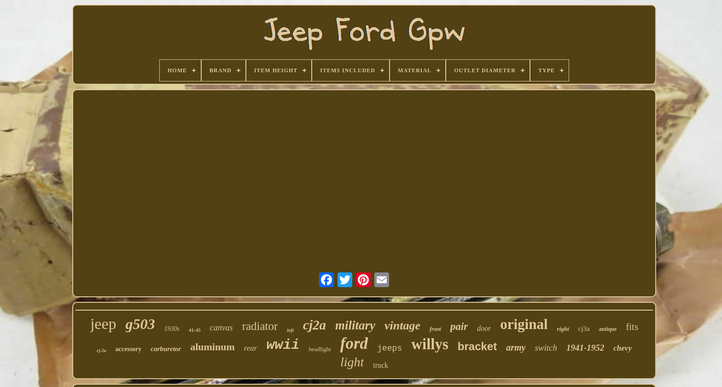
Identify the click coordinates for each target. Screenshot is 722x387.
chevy (622, 348)
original (523, 324)
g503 (140, 324)
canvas (221, 327)
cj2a (314, 325)
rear (250, 348)
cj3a (584, 328)
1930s (172, 328)
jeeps (389, 348)
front (435, 329)
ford (354, 343)
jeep (103, 323)
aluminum (212, 346)
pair (459, 326)
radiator (260, 326)
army (515, 347)
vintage (402, 325)
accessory (129, 349)
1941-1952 (585, 347)
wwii (282, 345)
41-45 (195, 330)
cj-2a (101, 350)
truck (380, 365)
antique (608, 329)
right (563, 328)
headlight (320, 349)
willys (429, 344)
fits (632, 326)
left (290, 330)
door (484, 328)
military (355, 325)
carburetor (166, 348)
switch (546, 347)
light (352, 362)
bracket (477, 346)
